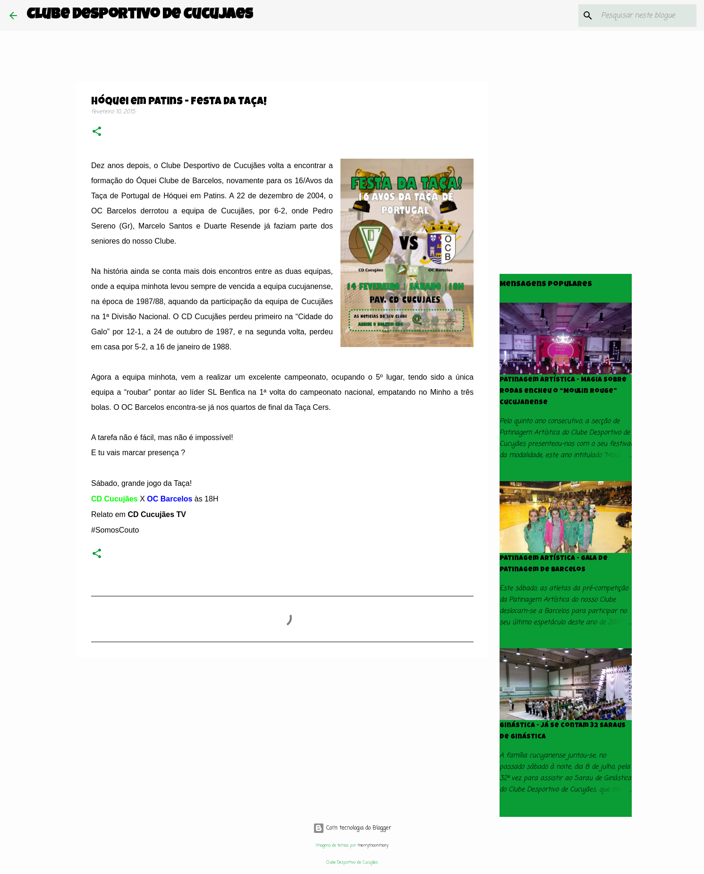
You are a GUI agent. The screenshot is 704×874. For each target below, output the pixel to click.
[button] (96, 132)
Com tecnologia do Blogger (352, 828)
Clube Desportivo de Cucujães (139, 15)
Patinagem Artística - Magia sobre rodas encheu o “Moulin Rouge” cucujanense (563, 391)
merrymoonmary (372, 845)
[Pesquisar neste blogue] (646, 15)
